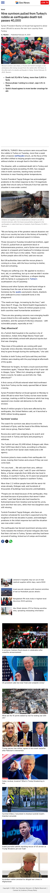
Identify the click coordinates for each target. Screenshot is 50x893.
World (3, 9)
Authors (24, 890)
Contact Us (16, 890)
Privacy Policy (32, 890)
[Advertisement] (25, 119)
